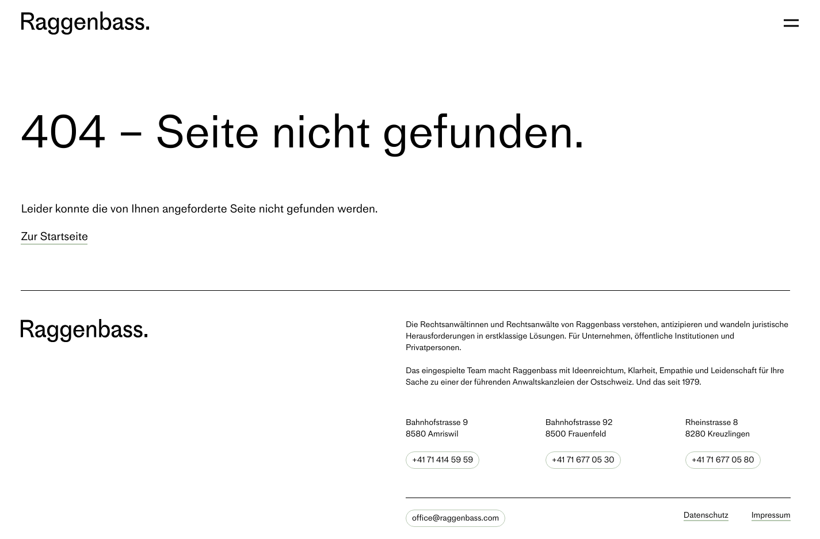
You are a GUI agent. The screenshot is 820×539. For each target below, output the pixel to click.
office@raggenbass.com (455, 518)
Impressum (771, 515)
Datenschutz (706, 515)
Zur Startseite (54, 236)
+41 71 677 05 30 (583, 459)
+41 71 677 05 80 (723, 459)
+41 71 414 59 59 (442, 459)
